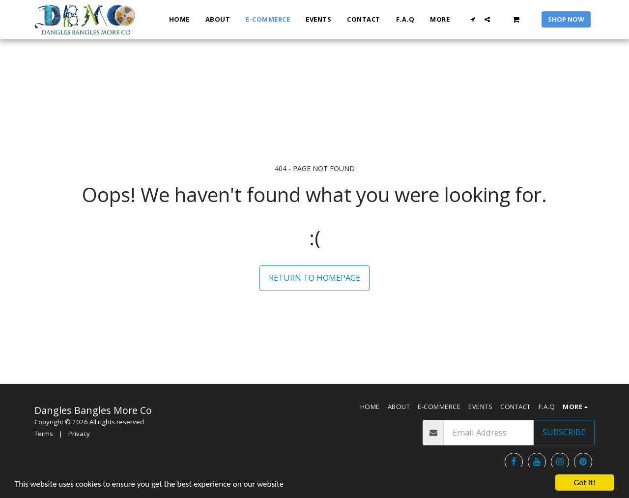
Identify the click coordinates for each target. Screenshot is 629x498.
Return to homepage (314, 277)
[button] (473, 19)
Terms (43, 433)
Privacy (79, 433)
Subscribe (564, 432)
